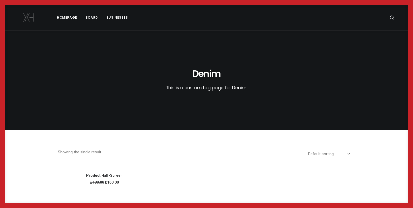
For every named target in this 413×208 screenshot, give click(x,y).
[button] (394, 17)
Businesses (102, 17)
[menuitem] (52, 17)
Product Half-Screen (104, 175)
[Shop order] (329, 154)
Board (77, 17)
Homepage (52, 17)
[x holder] (21, 17)
